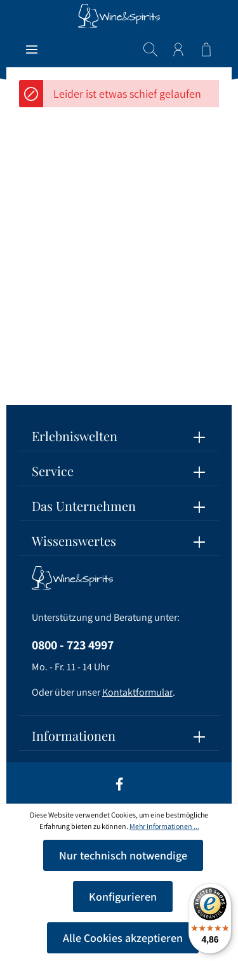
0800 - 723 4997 (73, 645)
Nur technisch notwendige (123, 855)
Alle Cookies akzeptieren (123, 938)
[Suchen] (150, 49)
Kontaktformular (137, 692)
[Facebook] (119, 788)
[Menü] (31, 49)
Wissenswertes (74, 540)
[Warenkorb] (206, 49)
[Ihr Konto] (178, 49)
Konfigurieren (123, 896)
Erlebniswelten (74, 435)
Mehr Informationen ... (164, 826)
